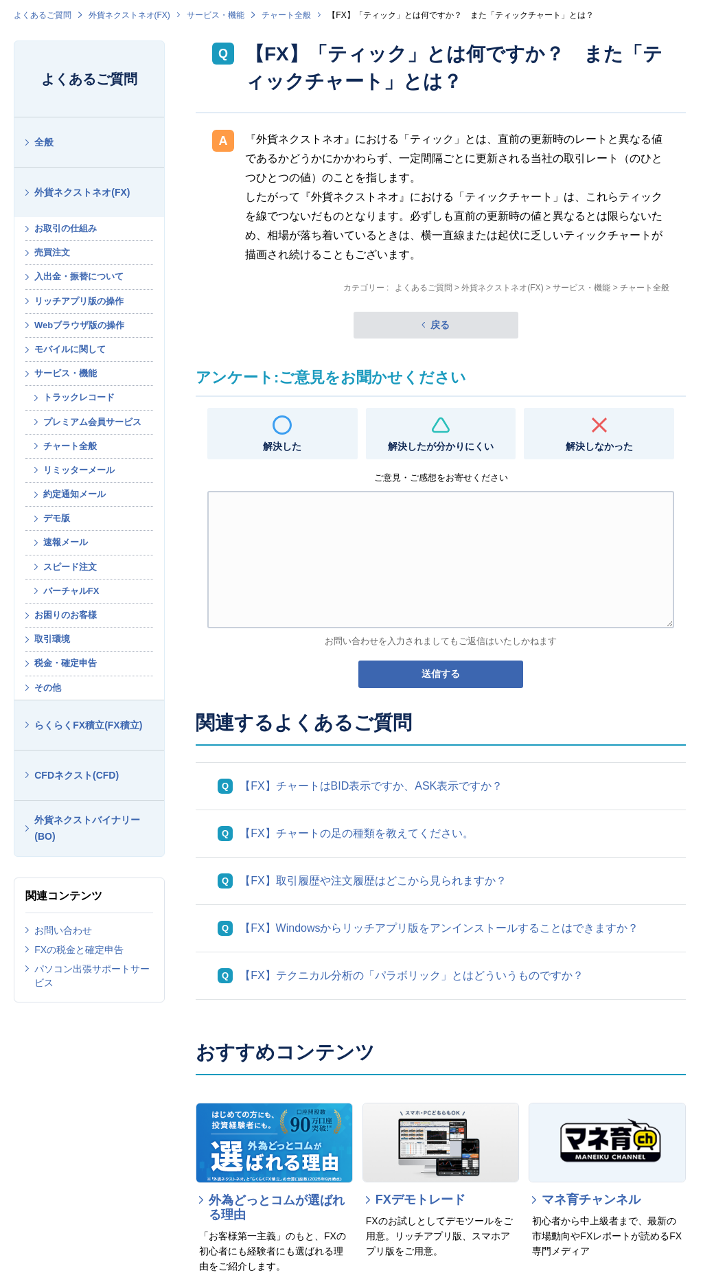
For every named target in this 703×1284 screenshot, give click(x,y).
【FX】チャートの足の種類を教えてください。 (356, 833)
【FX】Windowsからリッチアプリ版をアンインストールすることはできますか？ (439, 928)
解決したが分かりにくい (441, 446)
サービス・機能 (215, 15)
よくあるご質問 (42, 15)
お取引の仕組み (65, 228)
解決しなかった (599, 446)
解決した (282, 446)
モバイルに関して (70, 349)
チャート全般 (286, 15)
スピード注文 (70, 567)
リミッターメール (79, 470)
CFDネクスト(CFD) (76, 775)
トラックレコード (79, 397)
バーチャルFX (71, 591)
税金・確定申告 (65, 663)
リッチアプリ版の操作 (79, 301)
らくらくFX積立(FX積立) (88, 725)
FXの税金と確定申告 (79, 949)
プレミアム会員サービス (92, 422)
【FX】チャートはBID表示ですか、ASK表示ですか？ (371, 786)
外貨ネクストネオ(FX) (129, 15)
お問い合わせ (63, 930)
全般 (44, 142)
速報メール (65, 542)
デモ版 (56, 518)
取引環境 (52, 639)
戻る (440, 324)
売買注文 (52, 252)
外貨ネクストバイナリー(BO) (87, 828)
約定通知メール (74, 494)
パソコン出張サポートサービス (92, 975)
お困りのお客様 (65, 615)
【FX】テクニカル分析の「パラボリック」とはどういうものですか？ (411, 975)
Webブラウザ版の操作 (79, 325)
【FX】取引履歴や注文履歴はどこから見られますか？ (373, 880)
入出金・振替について (79, 276)
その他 (47, 688)
